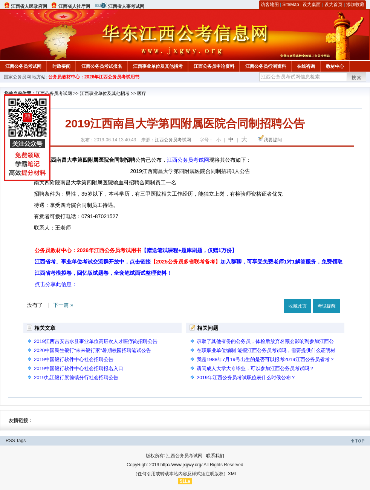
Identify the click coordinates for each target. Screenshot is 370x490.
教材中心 (335, 66)
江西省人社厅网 (74, 6)
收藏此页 (298, 306)
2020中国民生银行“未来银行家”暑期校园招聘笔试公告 (92, 350)
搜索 (357, 77)
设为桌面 (312, 4)
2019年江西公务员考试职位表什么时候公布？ (246, 377)
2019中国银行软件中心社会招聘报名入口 (78, 368)
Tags (21, 440)
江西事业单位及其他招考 (158, 66)
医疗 (141, 93)
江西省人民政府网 (29, 6)
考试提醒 (327, 306)
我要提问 (273, 139)
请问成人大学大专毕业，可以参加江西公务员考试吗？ (255, 368)
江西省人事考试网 (126, 6)
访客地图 (270, 4)
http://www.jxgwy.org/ (182, 464)
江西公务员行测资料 (265, 66)
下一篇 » (63, 305)
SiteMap (291, 4)
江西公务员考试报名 (101, 66)
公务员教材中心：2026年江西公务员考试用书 (94, 77)
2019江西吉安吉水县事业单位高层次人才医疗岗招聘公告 (95, 341)
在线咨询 (306, 66)
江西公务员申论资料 (214, 66)
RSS (10, 440)
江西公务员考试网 (23, 66)
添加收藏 (355, 4)
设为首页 (333, 4)
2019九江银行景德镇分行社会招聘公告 (76, 377)
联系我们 (215, 455)
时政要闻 (61, 66)
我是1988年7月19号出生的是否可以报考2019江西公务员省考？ (266, 359)
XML (232, 473)
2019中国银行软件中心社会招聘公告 (73, 359)
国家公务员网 (17, 77)
